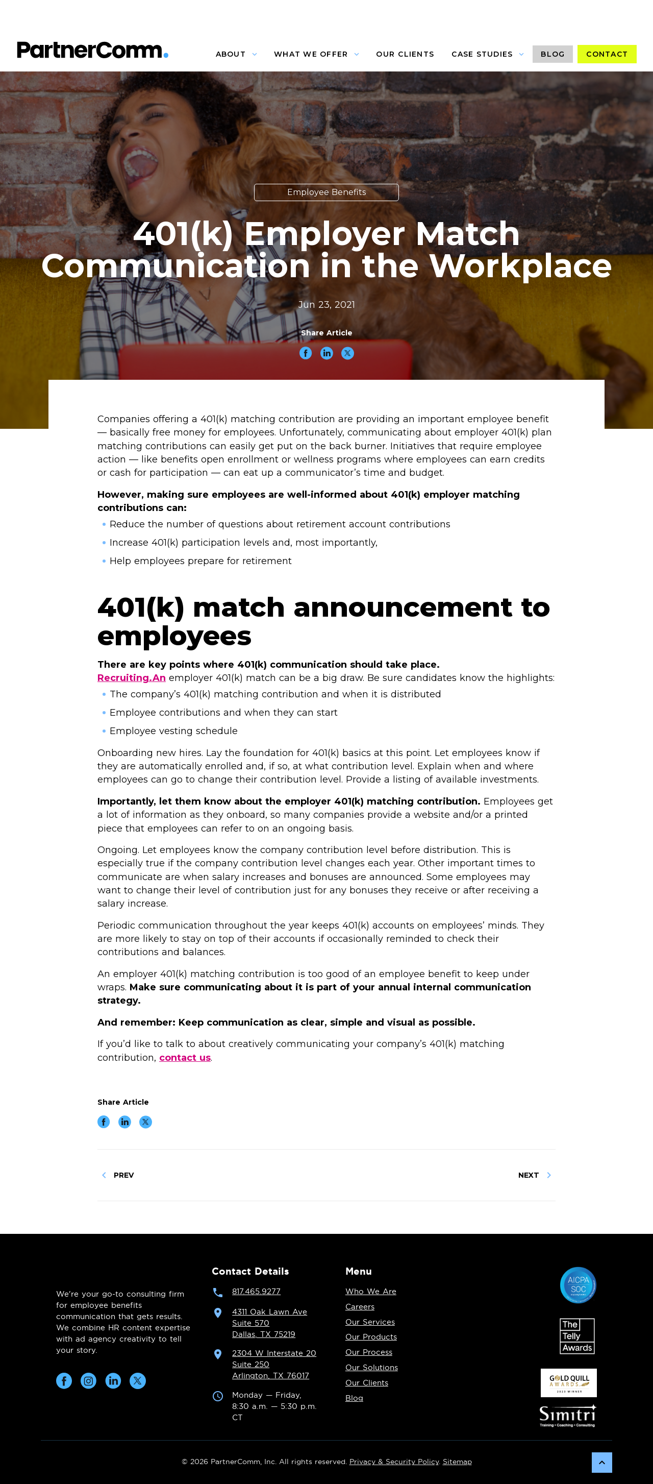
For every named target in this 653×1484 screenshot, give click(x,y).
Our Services (370, 1322)
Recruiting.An (131, 678)
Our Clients (366, 1383)
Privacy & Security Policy (394, 1462)
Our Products (371, 1337)
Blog (354, 1398)
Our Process (368, 1352)
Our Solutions (371, 1368)
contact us (185, 1057)
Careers (359, 1307)
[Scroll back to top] (602, 1462)
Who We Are (370, 1292)
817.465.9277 (256, 1292)
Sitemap (457, 1462)
